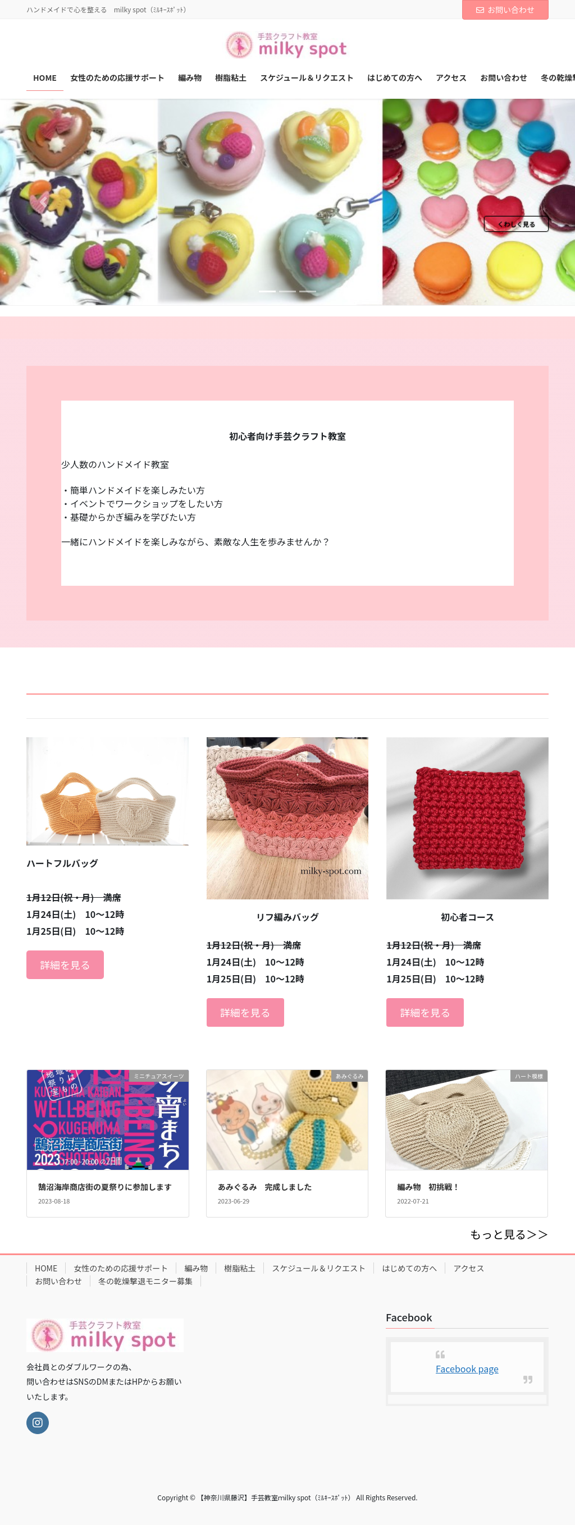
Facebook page (467, 1368)
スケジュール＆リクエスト (319, 1268)
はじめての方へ (409, 1268)
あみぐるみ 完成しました (265, 1186)
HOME (46, 1268)
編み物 (196, 1268)
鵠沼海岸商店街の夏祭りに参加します (105, 1186)
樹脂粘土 (239, 1268)
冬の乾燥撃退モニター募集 (145, 1281)
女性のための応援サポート (121, 1268)
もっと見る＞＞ (509, 1234)
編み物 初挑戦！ (428, 1186)
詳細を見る (65, 964)
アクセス (468, 1268)
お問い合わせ (505, 9)
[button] (43, 202)
